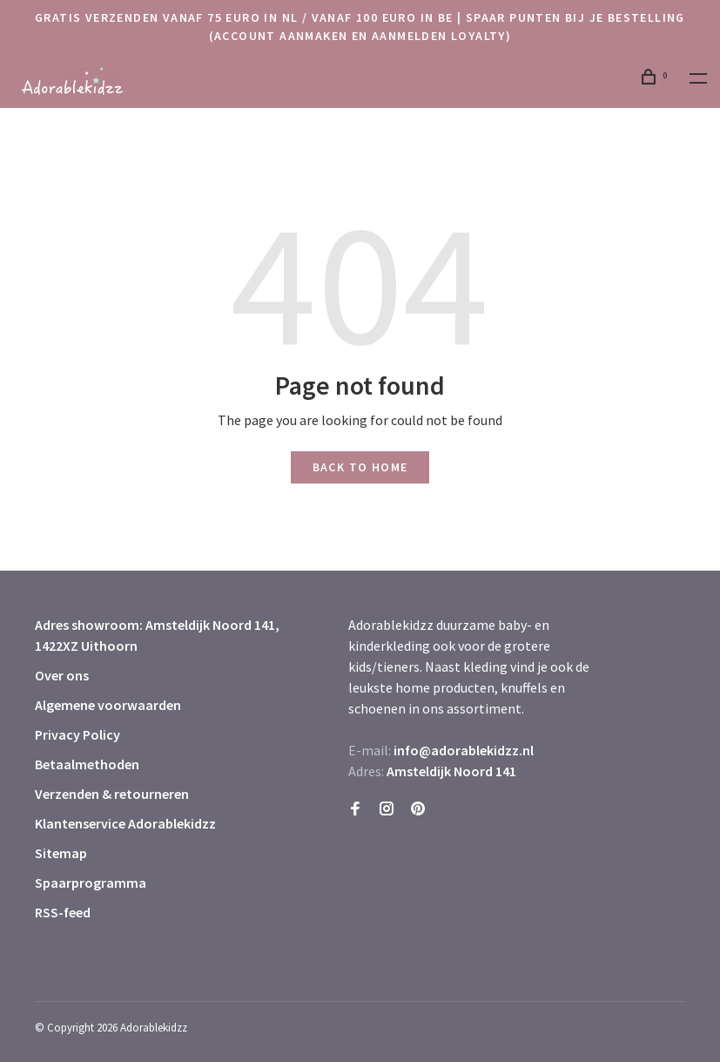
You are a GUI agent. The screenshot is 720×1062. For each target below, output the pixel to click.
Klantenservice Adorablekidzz (125, 823)
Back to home (360, 467)
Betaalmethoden (87, 764)
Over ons (62, 675)
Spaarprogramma (90, 882)
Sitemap (61, 853)
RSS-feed (63, 912)
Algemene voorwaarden (108, 705)
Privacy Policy (77, 734)
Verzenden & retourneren (112, 793)
